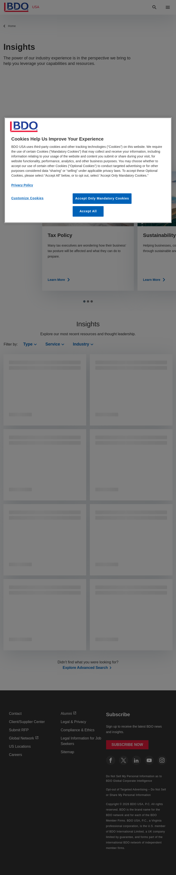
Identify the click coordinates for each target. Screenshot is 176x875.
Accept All (88, 211)
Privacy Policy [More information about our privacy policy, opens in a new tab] (22, 185)
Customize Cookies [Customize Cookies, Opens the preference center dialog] (27, 198)
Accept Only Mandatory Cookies (102, 198)
